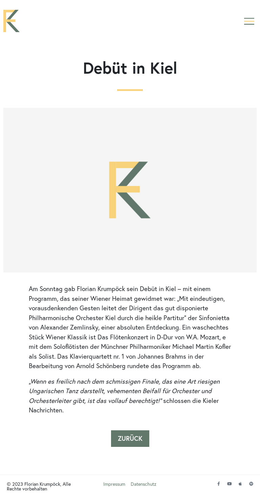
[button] (249, 21)
